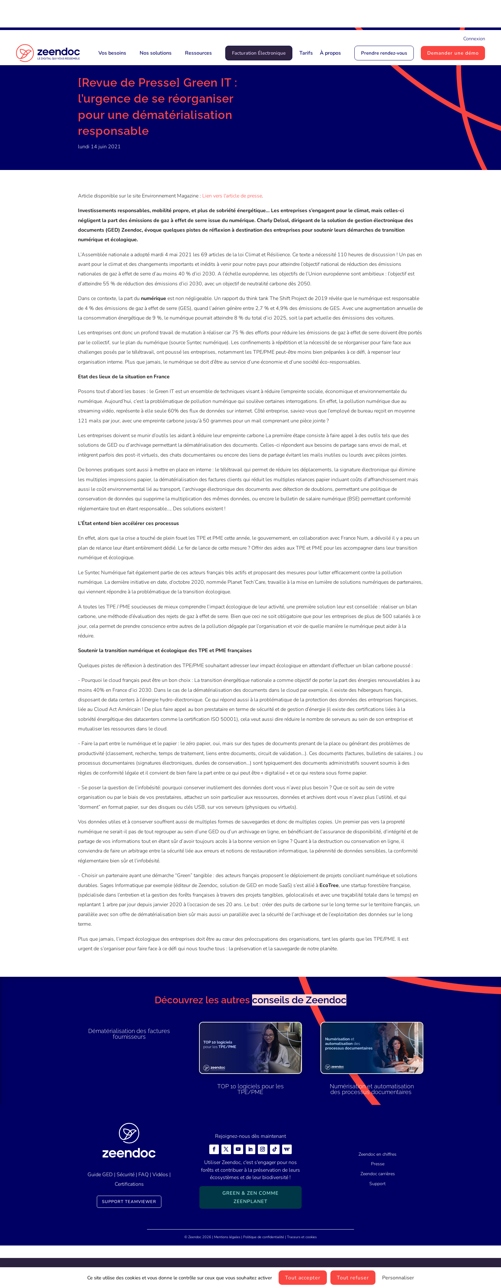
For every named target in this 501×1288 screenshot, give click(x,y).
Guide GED (100, 1217)
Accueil (86, 89)
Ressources (198, 53)
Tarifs (306, 53)
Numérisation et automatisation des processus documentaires (372, 1131)
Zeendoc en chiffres (377, 1197)
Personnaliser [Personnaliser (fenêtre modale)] (398, 1277)
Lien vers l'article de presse (232, 238)
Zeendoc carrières (377, 1216)
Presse (134, 89)
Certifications (129, 1226)
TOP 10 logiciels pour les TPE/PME (250, 1131)
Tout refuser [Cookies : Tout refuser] (353, 1277)
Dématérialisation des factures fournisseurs (129, 1076)
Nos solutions (156, 53)
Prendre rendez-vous (384, 53)
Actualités (110, 89)
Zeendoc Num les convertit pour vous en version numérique (317, 15)
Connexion (474, 38)
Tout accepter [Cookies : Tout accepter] (302, 1277)
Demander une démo (453, 53)
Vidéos (160, 1217)
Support (377, 1226)
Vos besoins (112, 53)
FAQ (143, 1217)
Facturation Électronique (259, 53)
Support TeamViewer (129, 1244)
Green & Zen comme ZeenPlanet (250, 1239)
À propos (330, 53)
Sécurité (126, 1217)
